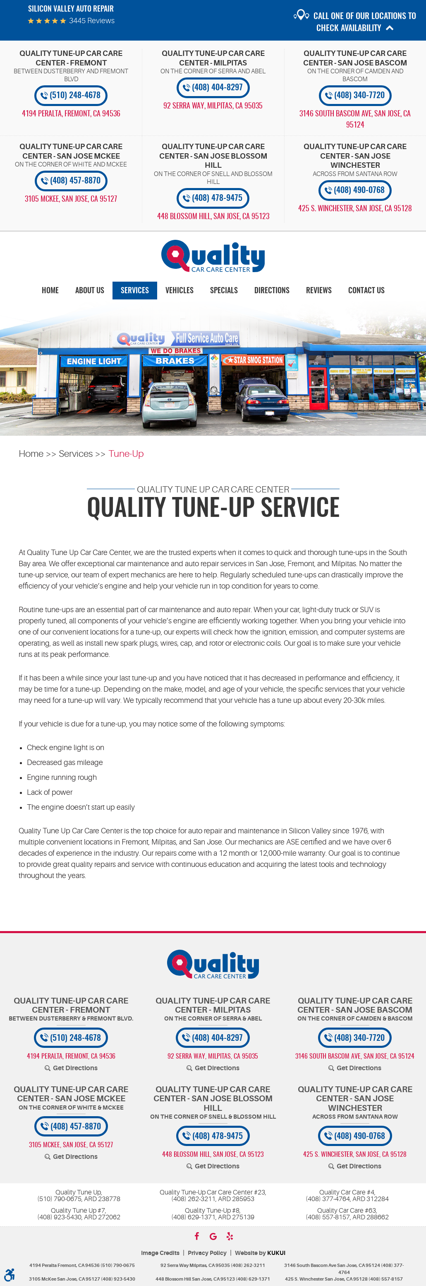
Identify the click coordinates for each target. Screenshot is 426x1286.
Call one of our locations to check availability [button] (365, 22)
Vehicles (179, 291)
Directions (272, 291)
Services (135, 291)
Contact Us (366, 291)
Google (213, 1236)
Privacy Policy (207, 1253)
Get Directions (75, 1068)
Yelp (229, 1236)
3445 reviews (92, 21)
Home (50, 291)
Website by (260, 1253)
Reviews (319, 291)
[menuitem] (50, 290)
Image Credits (160, 1253)
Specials (224, 291)
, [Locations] (71, 114)
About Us (89, 291)
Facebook (196, 1236)
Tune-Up (126, 454)
